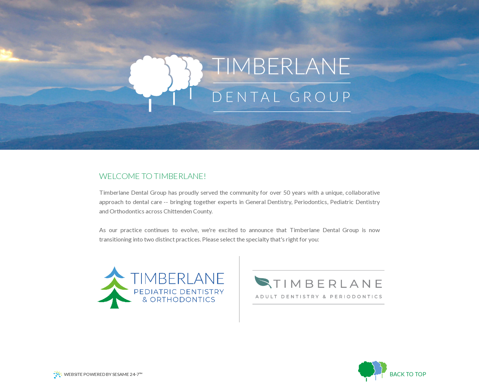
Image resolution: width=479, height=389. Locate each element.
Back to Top (408, 374)
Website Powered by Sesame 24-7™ (98, 375)
